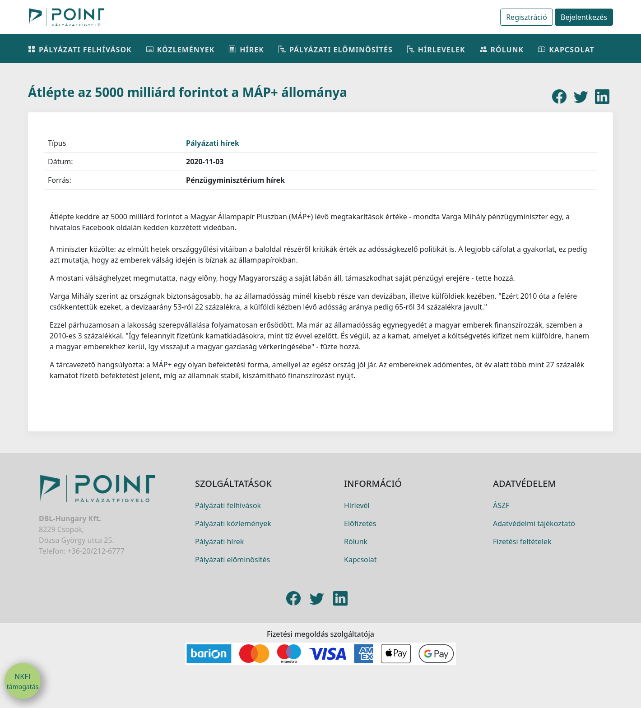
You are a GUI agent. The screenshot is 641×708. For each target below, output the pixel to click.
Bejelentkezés (584, 17)
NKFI (23, 681)
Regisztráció (526, 17)
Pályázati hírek (212, 143)
